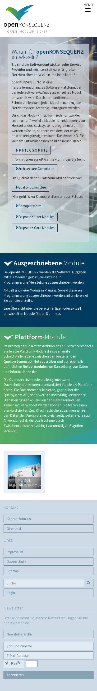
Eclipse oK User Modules (36, 217)
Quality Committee (32, 187)
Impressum (15, 552)
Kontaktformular (19, 519)
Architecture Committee (36, 168)
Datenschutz (16, 561)
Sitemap (13, 571)
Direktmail (14, 528)
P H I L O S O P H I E (32, 150)
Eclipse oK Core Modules (36, 227)
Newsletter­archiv (19, 634)
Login (11, 592)
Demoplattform (29, 206)
